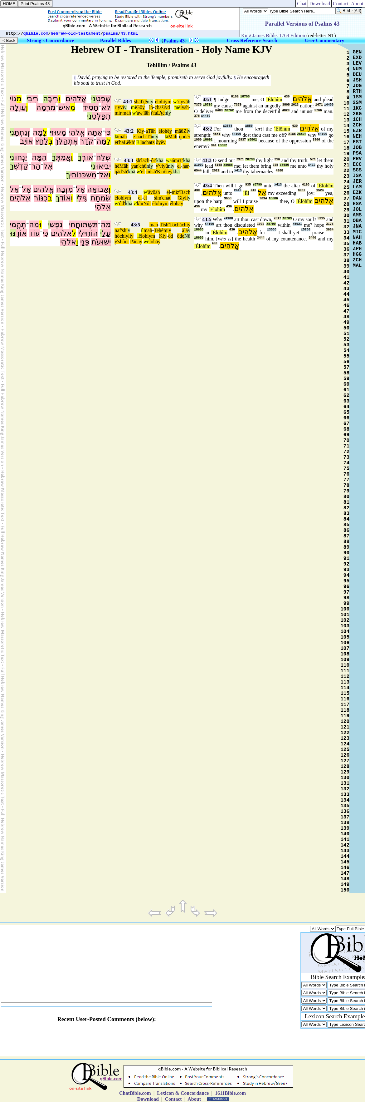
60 (346, 384)
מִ (19, 99)
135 (344, 806)
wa (169, 160)
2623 (295, 104)
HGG (357, 254)
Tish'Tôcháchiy (175, 224)
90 (346, 553)
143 (344, 851)
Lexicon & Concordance (183, 1093)
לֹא (106, 107)
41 (346, 277)
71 (346, 446)
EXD (357, 58)
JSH (357, 80)
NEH (357, 136)
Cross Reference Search (252, 40)
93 (346, 570)
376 (197, 116)
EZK (357, 192)
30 (346, 216)
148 (344, 879)
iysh (184, 107)
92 (346, 564)
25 (346, 187)
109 (344, 660)
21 (346, 165)
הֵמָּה (39, 157)
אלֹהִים (61, 233)
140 (344, 834)
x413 (311, 165)
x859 (249, 126)
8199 (235, 96)
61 (346, 390)
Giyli (183, 197)
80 (346, 497)
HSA (357, 204)
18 (346, 148)
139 (344, 828)
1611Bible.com (230, 1093)
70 (346, 440)
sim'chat (162, 197)
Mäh (172, 136)
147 (344, 873)
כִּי (108, 132)
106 (344, 643)
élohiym (163, 101)
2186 (292, 134)
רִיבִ (33, 99)
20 (346, 159)
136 (344, 811)
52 (346, 339)
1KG (357, 108)
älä (185, 230)
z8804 (301, 134)
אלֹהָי (68, 242)
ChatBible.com (135, 1093)
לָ (45, 132)
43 (346, 289)
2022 (216, 170)
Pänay (136, 241)
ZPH (357, 249)
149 (344, 884)
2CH (357, 125)
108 (344, 654)
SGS (357, 170)
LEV (357, 63)
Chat (302, 3)
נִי (93, 99)
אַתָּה (94, 132)
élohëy (165, 131)
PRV (357, 159)
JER (357, 181)
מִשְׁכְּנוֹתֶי (83, 175)
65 (346, 412)
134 (344, 800)
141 (344, 840)
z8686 (228, 165)
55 (346, 356)
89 (346, 547)
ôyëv (161, 142)
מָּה (101, 141)
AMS (357, 215)
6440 (312, 238)
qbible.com (35, 33)
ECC (357, 164)
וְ (59, 99)
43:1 (127, 101)
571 (313, 159)
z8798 (245, 96)
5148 (218, 165)
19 (346, 154)
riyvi (119, 107)
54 (346, 350)
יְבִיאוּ (103, 166)
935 (275, 165)
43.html (129, 33)
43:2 (129, 131)
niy (150, 101)
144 (344, 856)
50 (346, 328)
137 (344, 817)
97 (346, 592)
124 (344, 744)
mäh (122, 136)
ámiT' (177, 160)
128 (344, 766)
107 (344, 648)
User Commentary (324, 40)
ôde (180, 236)
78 (346, 485)
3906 (316, 139)
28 (346, 204)
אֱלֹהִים (76, 99)
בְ (50, 198)
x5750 (305, 229)
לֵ (74, 233)
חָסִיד (91, 107)
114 (344, 688)
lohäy (155, 241)
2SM (357, 103)
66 (346, 418)
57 (346, 367)
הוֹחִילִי (88, 233)
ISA (357, 176)
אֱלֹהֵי (77, 132)
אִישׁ (64, 107)
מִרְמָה (46, 107)
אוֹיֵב (26, 141)
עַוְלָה (18, 107)
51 (346, 334)
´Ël (246, 193)
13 (346, 120)
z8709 (287, 218)
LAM (357, 187)
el (179, 166)
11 (346, 109)
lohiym (148, 236)
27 (346, 199)
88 (346, 542)
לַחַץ (41, 141)
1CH (357, 119)
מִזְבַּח (64, 189)
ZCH (357, 260)
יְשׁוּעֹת (101, 242)
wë (146, 241)
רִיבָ (53, 99)
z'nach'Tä (142, 136)
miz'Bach (181, 192)
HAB (357, 243)
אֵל (14, 189)
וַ (72, 157)
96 (346, 587)
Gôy (140, 107)
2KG (357, 114)
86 (346, 530)
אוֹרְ (87, 157)
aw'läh (143, 113)
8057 (301, 190)
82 (346, 508)
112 (344, 676)
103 (344, 626)
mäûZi (181, 131)
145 (344, 862)
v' (135, 203)
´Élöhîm (274, 99)
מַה (106, 224)
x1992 (198, 165)
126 (344, 755)
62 (346, 395)
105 (344, 637)
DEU (357, 74)
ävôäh (154, 192)
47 (346, 311)
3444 (261, 238)
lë (139, 236)
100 (344, 609)
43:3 (128, 160)
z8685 (198, 229)
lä (116, 136)
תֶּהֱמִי (18, 224)
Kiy (140, 131)
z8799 (257, 184)
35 (346, 244)
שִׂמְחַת (100, 198)
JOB (357, 148)
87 (346, 536)
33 (346, 232)
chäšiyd (162, 107)
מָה (38, 132)
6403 (219, 110)
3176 (329, 224)
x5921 (297, 224)
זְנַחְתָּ (22, 132)
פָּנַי (85, 242)
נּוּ (13, 233)
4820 (286, 110)
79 (346, 491)
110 (344, 665)
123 (344, 738)
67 (346, 424)
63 (346, 401)
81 (346, 502)
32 (346, 227)
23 (346, 176)
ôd (170, 236)
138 (344, 823)
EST (357, 142)
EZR (357, 131)
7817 (277, 218)
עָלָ (106, 233)
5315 (321, 218)
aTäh (151, 131)
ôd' (122, 203)
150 (344, 890)
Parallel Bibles (115, 40)
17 (346, 143)
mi (133, 107)
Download (319, 3)
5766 (318, 110)
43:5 (135, 224)
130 (344, 778)
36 (346, 249)
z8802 (252, 139)
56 (346, 362)
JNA (357, 226)
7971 (240, 159)
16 (346, 137)
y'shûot (121, 241)
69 (346, 435)
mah (153, 224)
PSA (357, 153)
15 (346, 131)
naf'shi (121, 230)
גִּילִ (82, 198)
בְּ (50, 141)
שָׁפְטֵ (103, 99)
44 (346, 294)
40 (346, 272)
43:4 (132, 192)
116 (344, 699)
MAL (357, 266)
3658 (227, 198)
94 (346, 575)
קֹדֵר (87, 141)
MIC (357, 232)
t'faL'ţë (158, 113)
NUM (357, 69)
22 (346, 171)
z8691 (207, 139)
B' (138, 142)
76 (346, 474)
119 (344, 716)
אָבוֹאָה (98, 189)
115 (344, 693)
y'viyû (162, 166)
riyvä (183, 101)
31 (346, 221)
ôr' (153, 160)
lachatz (147, 142)
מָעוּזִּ (58, 132)
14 (346, 126)
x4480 (328, 104)
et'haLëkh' (124, 142)
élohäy (176, 203)
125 (344, 750)
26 (346, 193)
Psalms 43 (174, 40)
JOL (357, 209)
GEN (357, 52)
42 (346, 283)
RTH (357, 91)
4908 (279, 170)
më (177, 107)
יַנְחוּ (20, 157)
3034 (263, 198)
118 (344, 710)
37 (346, 255)
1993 (260, 224)
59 (346, 379)
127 (344, 761)
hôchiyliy (123, 236)
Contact (341, 3)
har (185, 166)
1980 (198, 139)
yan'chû (139, 166)
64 (346, 407)
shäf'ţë (140, 101)
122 (344, 733)
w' (175, 101)
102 (344, 620)
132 (344, 789)
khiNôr (144, 203)
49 (346, 322)
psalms (110, 33)
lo (151, 107)
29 (346, 210)
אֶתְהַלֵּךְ (66, 141)
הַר (36, 166)
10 (346, 103)
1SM (357, 97)
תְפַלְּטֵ (101, 116)
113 (344, 682)
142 (344, 845)
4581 (217, 134)
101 (344, 615)
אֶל (48, 166)
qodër (184, 136)
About (357, 3)
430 (287, 96)
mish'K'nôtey (159, 171)
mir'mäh (122, 113)
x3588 (227, 126)
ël (145, 197)
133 (344, 795)
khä (159, 160)
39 (346, 266)
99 (346, 603)
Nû (187, 236)
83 (346, 513)
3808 (286, 104)
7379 (237, 104)
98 (346, 598)
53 (346, 345)
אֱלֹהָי (103, 207)
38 (346, 261)
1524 (320, 190)
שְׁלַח (103, 157)
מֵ (72, 107)
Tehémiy (162, 230)
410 (253, 190)
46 (346, 306)
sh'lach (142, 160)
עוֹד (34, 233)
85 (346, 525)
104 (344, 632)
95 (346, 581)
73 (346, 457)
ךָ (80, 157)
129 (344, 772)
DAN (357, 198)
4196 (305, 184)
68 (346, 429)
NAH (357, 237)
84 (346, 519)
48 (346, 317)
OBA (357, 221)
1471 (319, 104)
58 (346, 373)
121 (344, 727)
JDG (357, 86)
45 (346, 300)
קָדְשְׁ (21, 166)
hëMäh (121, 166)
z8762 (229, 110)
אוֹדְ (65, 198)
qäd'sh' (121, 171)
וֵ (77, 242)
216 (277, 159)
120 (344, 721)
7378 (198, 104)
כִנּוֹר (41, 198)
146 (344, 868)
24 (346, 182)
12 (346, 114)
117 (344, 705)
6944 (198, 170)
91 (346, 558)
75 (346, 469)
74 (346, 463)
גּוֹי (13, 99)
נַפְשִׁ (56, 224)
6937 (242, 139)
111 (344, 671)
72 (346, 452)
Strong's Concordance (50, 40)
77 (346, 480)
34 (346, 238)
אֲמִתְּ (63, 157)
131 (344, 783)
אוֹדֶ (21, 233)
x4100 (236, 134)
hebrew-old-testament (76, 33)
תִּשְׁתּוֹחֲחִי (83, 224)
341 (214, 145)
